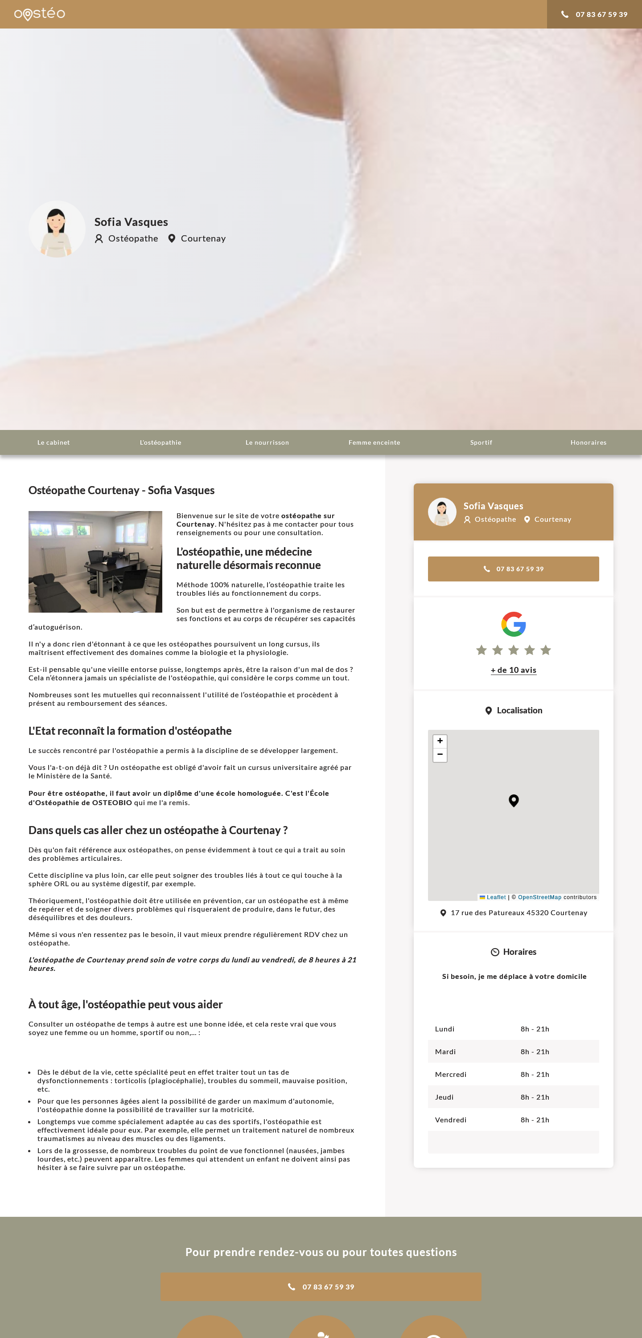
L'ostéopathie (160, 442)
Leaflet (493, 897)
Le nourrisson (267, 442)
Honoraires (589, 442)
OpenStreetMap (540, 897)
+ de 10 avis (514, 670)
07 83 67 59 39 (594, 14)
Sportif (481, 442)
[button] (513, 800)
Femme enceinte (374, 442)
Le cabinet (53, 442)
